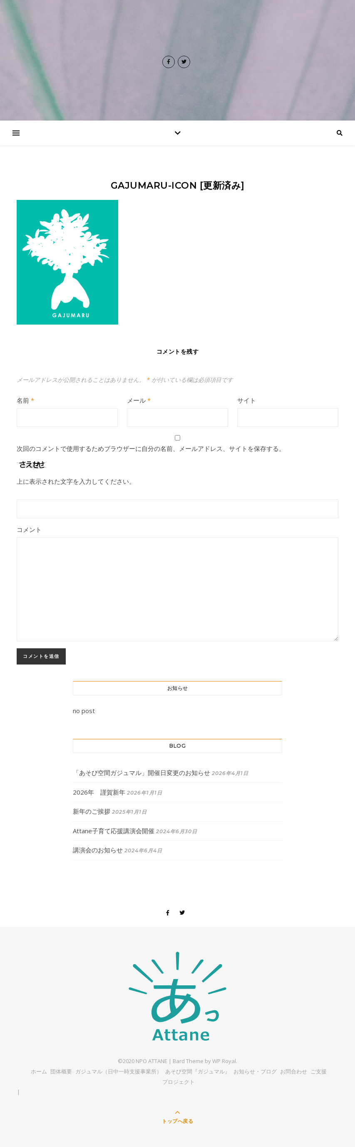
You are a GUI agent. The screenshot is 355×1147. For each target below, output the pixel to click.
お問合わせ (293, 1071)
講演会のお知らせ (98, 850)
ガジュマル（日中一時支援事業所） (118, 1071)
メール (139, 400)
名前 (25, 400)
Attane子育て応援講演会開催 (113, 831)
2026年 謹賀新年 (99, 792)
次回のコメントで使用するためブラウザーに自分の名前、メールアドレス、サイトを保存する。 (151, 448)
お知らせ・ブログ (255, 1071)
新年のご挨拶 (91, 811)
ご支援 (318, 1071)
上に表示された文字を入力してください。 (76, 481)
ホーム (39, 1071)
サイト (246, 400)
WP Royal (224, 1061)
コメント (29, 529)
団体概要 (61, 1071)
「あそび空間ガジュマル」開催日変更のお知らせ (141, 772)
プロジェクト (178, 1081)
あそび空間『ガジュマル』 (197, 1071)
